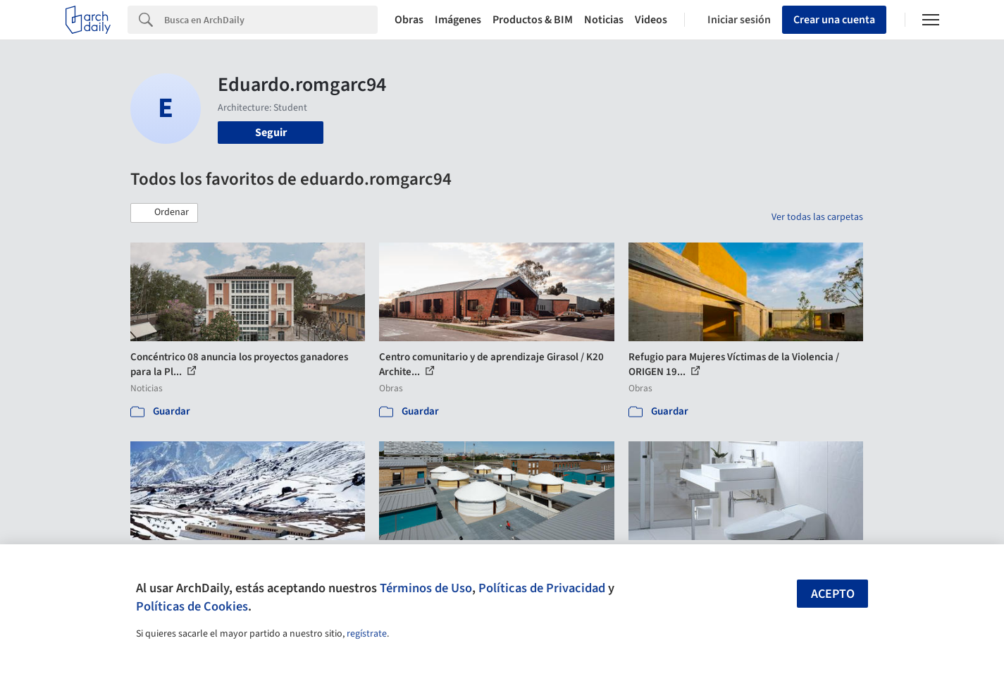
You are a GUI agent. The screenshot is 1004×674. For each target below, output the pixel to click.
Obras (409, 19)
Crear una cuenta (834, 19)
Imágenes (458, 19)
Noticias (604, 19)
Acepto (833, 594)
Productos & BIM (532, 19)
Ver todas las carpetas (817, 217)
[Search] (271, 20)
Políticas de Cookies (192, 606)
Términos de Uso (426, 588)
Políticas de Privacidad (541, 588)
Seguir (271, 132)
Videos (651, 19)
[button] (164, 213)
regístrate (367, 634)
